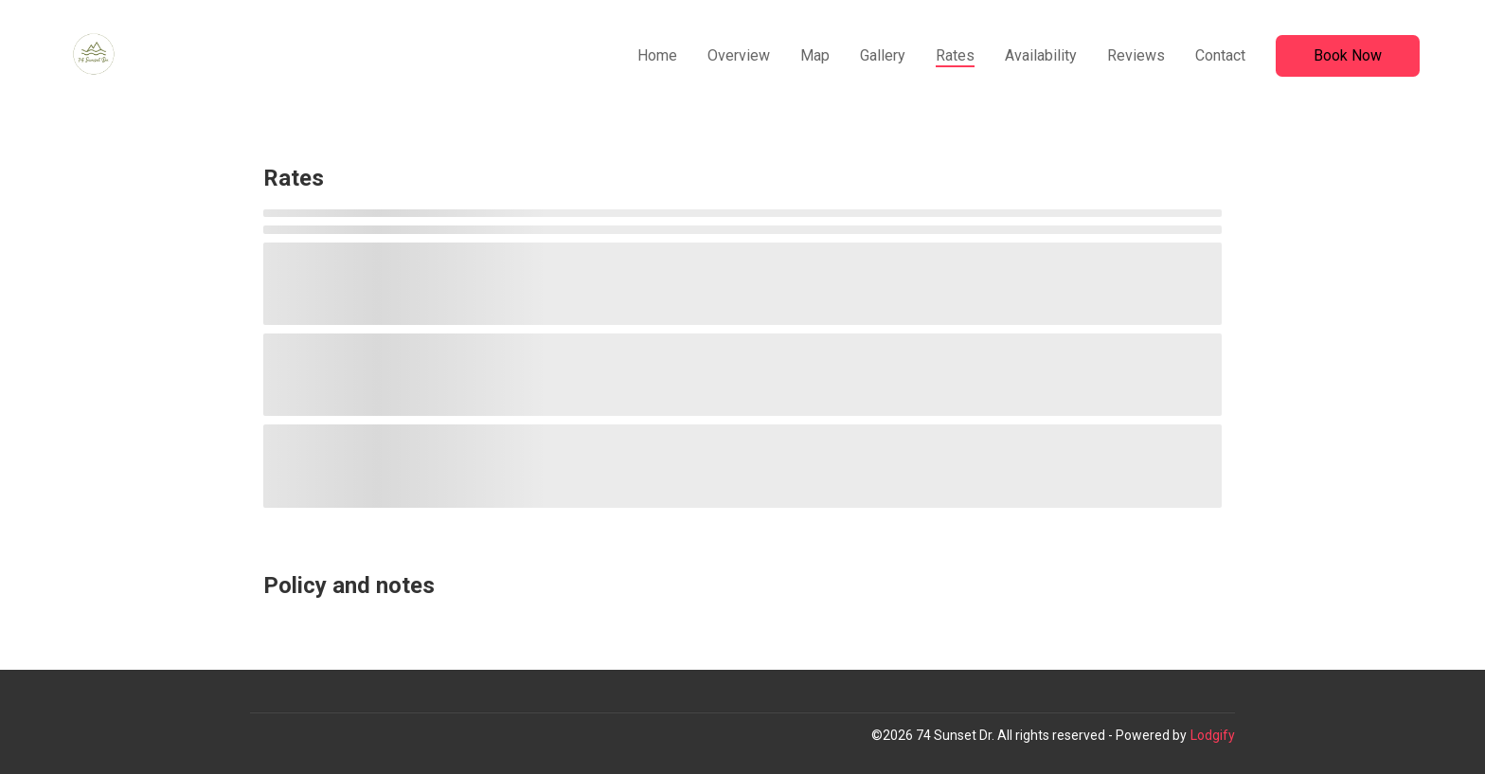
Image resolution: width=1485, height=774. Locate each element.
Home (657, 55)
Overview (738, 55)
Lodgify (1212, 735)
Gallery (882, 55)
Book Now (1348, 55)
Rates (955, 55)
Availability (1041, 55)
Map (815, 55)
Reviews (1136, 55)
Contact (1220, 55)
